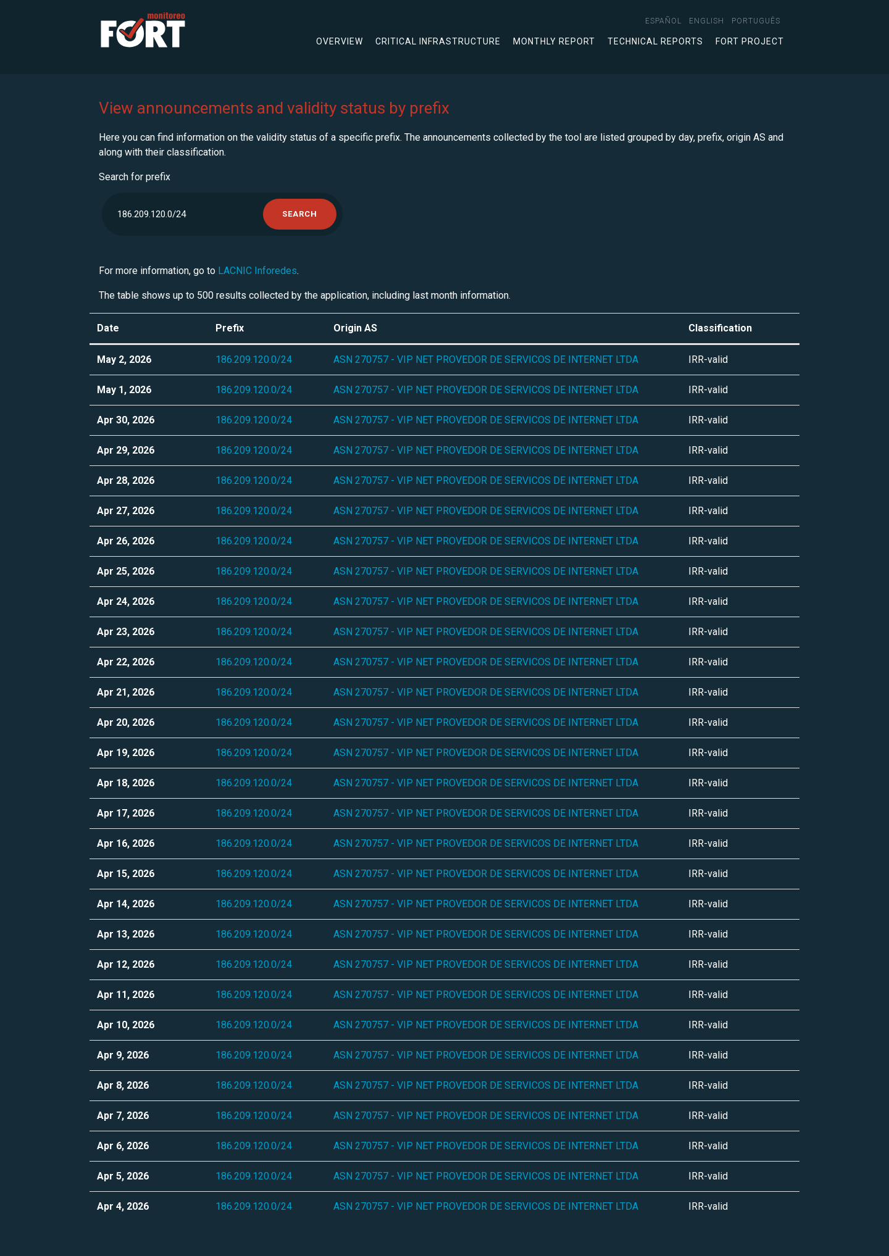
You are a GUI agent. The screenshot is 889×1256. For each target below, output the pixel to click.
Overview (339, 41)
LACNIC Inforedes (257, 271)
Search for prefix (134, 177)
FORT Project (750, 41)
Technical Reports (655, 41)
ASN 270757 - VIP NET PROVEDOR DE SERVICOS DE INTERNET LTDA (485, 359)
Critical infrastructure (438, 41)
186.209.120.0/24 (253, 359)
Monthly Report (554, 41)
